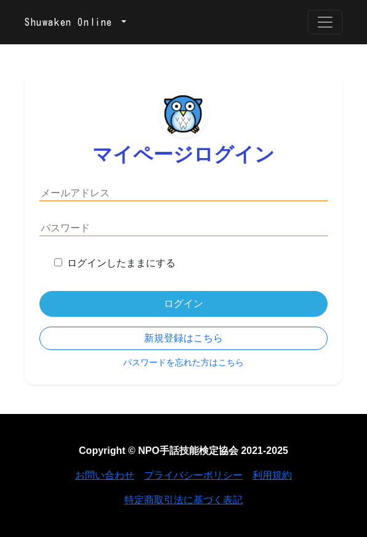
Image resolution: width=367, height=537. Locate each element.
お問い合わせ (104, 475)
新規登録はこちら (183, 338)
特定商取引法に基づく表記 (183, 500)
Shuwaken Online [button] (72, 22)
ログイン (183, 303)
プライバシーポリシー (193, 475)
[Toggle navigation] (325, 22)
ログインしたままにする (121, 263)
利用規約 (272, 475)
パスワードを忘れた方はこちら (183, 362)
